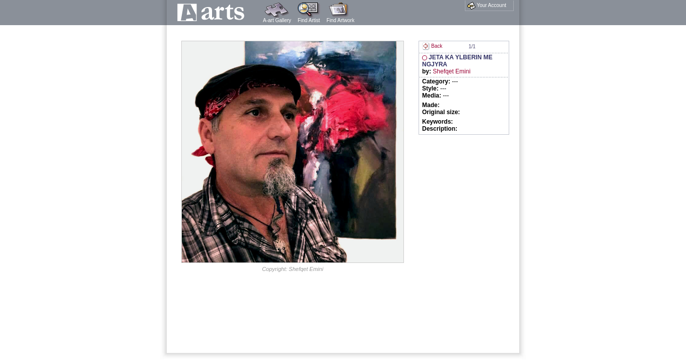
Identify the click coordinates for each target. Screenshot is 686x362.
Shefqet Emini (451, 71)
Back (432, 46)
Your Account (486, 6)
